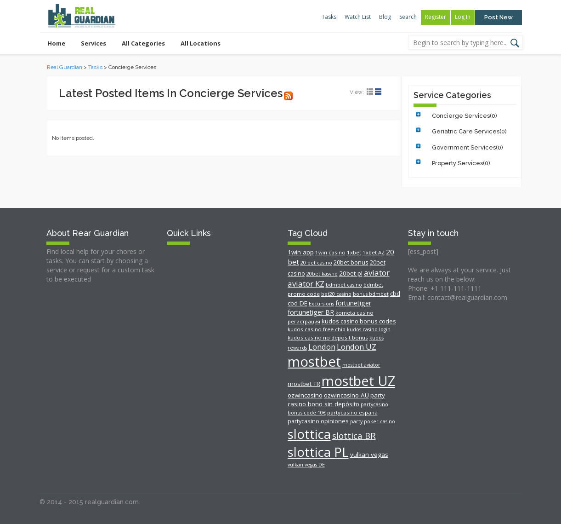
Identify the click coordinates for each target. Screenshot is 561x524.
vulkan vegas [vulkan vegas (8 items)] (369, 454)
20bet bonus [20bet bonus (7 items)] (351, 262)
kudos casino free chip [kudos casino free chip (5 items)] (317, 329)
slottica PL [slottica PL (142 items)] (318, 452)
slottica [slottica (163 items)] (309, 434)
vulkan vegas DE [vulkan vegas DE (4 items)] (306, 464)
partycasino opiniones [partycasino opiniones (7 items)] (318, 421)
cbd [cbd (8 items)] (395, 293)
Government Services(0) (467, 147)
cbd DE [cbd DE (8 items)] (297, 303)
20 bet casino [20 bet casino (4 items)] (316, 262)
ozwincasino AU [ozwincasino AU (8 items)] (346, 395)
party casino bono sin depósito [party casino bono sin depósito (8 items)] (336, 399)
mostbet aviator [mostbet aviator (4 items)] (361, 365)
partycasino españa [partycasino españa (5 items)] (352, 412)
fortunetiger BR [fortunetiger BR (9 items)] (311, 312)
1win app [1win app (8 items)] (301, 252)
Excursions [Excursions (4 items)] (321, 303)
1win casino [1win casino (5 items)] (330, 252)
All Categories (143, 43)
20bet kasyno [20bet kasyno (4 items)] (322, 274)
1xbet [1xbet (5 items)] (354, 252)
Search (408, 17)
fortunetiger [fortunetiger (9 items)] (353, 303)
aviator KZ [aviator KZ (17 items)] (306, 283)
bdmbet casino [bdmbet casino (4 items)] (344, 285)
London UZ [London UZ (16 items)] (356, 346)
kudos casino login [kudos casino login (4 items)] (369, 329)
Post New (498, 17)
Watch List (358, 17)
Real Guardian (64, 67)
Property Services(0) (461, 163)
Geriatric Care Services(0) (469, 131)
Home (56, 43)
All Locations (201, 43)
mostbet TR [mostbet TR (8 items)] (304, 384)
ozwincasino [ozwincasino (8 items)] (305, 395)
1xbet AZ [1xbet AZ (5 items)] (374, 252)
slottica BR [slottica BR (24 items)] (354, 435)
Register (435, 17)
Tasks (329, 17)
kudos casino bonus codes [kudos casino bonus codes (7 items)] (359, 321)
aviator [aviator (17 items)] (377, 272)
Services (93, 43)
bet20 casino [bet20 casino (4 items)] (336, 294)
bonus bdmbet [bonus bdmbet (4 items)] (371, 294)
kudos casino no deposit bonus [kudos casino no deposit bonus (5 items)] (328, 337)
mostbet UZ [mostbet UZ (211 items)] (358, 381)
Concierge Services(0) (464, 115)
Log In (462, 17)
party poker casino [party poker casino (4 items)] (372, 421)
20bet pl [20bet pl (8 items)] (351, 273)
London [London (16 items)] (321, 346)
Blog (385, 17)
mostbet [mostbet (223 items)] (314, 361)
